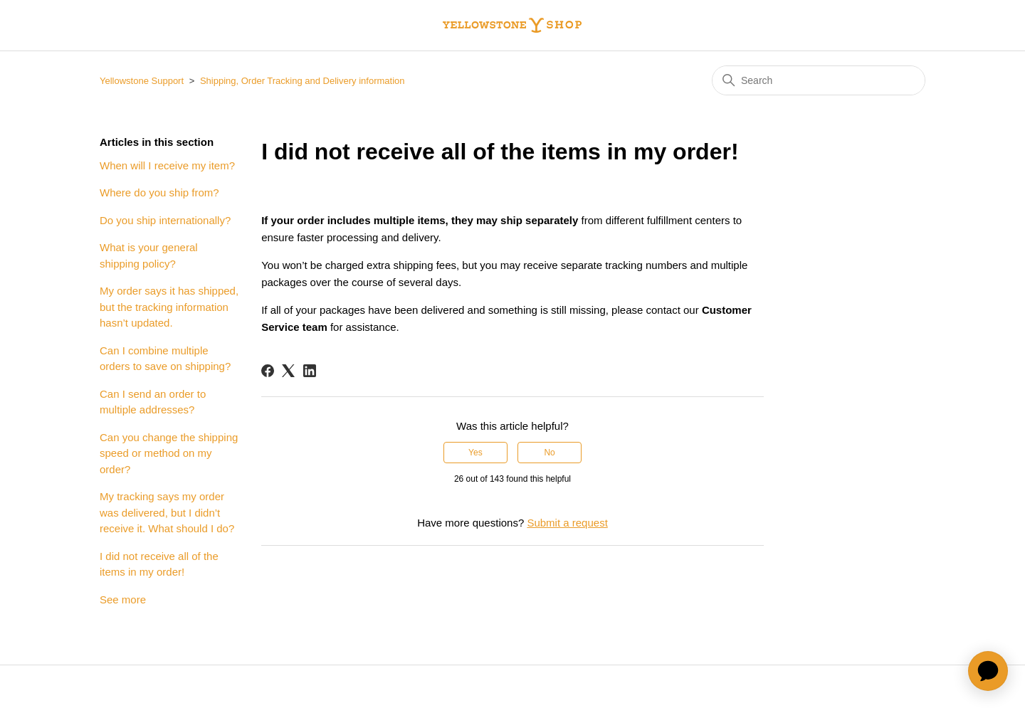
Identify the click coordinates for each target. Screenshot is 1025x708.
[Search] (819, 80)
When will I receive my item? (167, 165)
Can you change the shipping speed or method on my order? (169, 453)
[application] (988, 671)
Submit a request (567, 523)
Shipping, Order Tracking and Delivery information (302, 80)
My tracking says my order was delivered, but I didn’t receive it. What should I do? (167, 512)
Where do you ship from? (159, 192)
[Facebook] (267, 370)
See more (123, 599)
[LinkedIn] (309, 370)
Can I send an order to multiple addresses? (153, 402)
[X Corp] (288, 370)
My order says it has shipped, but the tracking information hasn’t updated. (169, 307)
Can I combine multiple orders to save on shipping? (165, 358)
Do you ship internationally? (165, 220)
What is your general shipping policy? (149, 255)
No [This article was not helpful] (549, 453)
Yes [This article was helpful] (475, 453)
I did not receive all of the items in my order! (159, 564)
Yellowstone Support (142, 80)
